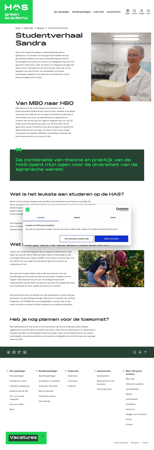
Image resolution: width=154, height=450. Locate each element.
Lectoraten (72, 381)
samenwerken (114, 11)
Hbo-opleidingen (17, 376)
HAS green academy (134, 384)
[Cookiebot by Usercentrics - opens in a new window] (117, 209)
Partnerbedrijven (104, 389)
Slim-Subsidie (44, 401)
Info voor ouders (17, 404)
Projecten (72, 386)
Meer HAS (28, 28)
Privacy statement (121, 443)
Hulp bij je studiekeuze (19, 386)
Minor (12, 409)
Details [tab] (77, 217)
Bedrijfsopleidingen (47, 376)
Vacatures (130, 409)
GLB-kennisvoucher (47, 396)
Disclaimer (135, 443)
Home (18, 28)
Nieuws (129, 394)
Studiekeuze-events (18, 381)
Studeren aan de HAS (19, 391)
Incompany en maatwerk (49, 381)
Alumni (129, 419)
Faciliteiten (130, 404)
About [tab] (113, 217)
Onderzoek (72, 376)
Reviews (40, 28)
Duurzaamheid (132, 389)
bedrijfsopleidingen (81, 11)
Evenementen (132, 399)
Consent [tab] (41, 217)
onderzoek (98, 11)
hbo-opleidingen (61, 11)
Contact (129, 424)
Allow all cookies (111, 239)
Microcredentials (46, 391)
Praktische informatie (48, 386)
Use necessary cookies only (77, 239)
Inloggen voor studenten (136, 414)
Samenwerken (103, 376)
